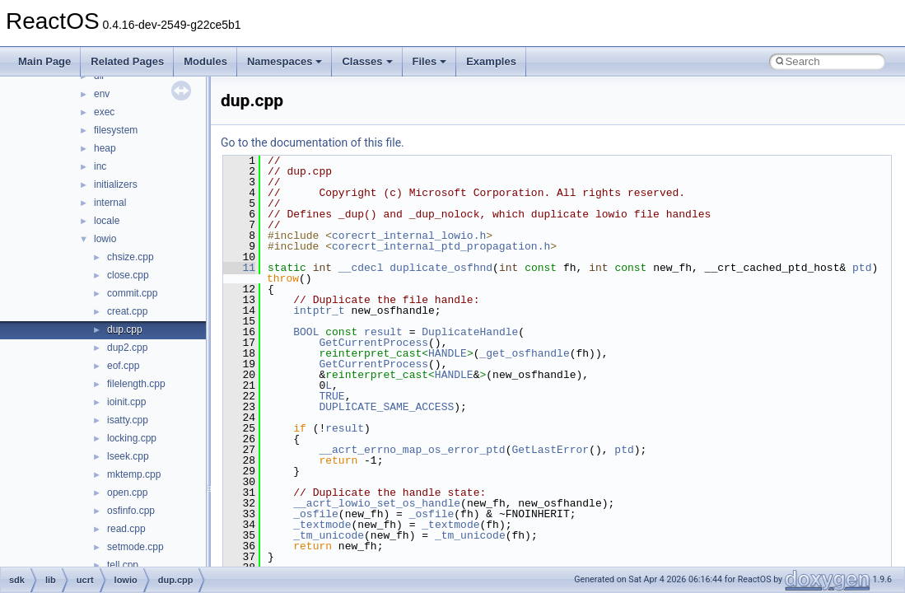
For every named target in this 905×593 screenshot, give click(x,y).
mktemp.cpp (134, 474)
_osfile (315, 514)
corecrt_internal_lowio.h (409, 235)
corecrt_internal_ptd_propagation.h (441, 246)
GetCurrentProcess (373, 342)
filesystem (116, 130)
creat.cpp (127, 311)
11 (239, 267)
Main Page (44, 61)
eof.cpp (123, 365)
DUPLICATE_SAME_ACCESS (386, 406)
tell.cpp (122, 565)
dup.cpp (124, 329)
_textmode (322, 524)
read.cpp (126, 529)
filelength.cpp (136, 384)
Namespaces (285, 61)
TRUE (331, 396)
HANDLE (447, 353)
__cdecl (361, 267)
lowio (105, 239)
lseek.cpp (128, 456)
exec (104, 112)
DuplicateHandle (470, 332)
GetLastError (550, 449)
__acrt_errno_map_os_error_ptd (412, 449)
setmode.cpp (135, 547)
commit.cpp (132, 293)
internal (110, 202)
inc (100, 166)
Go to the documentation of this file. (312, 142)
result (383, 332)
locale (106, 220)
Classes (367, 61)
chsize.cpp (130, 257)
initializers (116, 184)
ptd (861, 267)
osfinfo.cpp (131, 510)
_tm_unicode (328, 535)
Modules (205, 61)
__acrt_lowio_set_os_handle (376, 503)
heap (105, 148)
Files (430, 61)
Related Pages (127, 61)
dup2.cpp (127, 347)
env (102, 94)
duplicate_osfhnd (441, 267)
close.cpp (128, 275)
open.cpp (127, 492)
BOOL (306, 332)
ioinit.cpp (126, 402)
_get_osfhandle (524, 353)
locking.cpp (131, 438)
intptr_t (318, 310)
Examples (491, 61)
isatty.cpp (127, 420)
